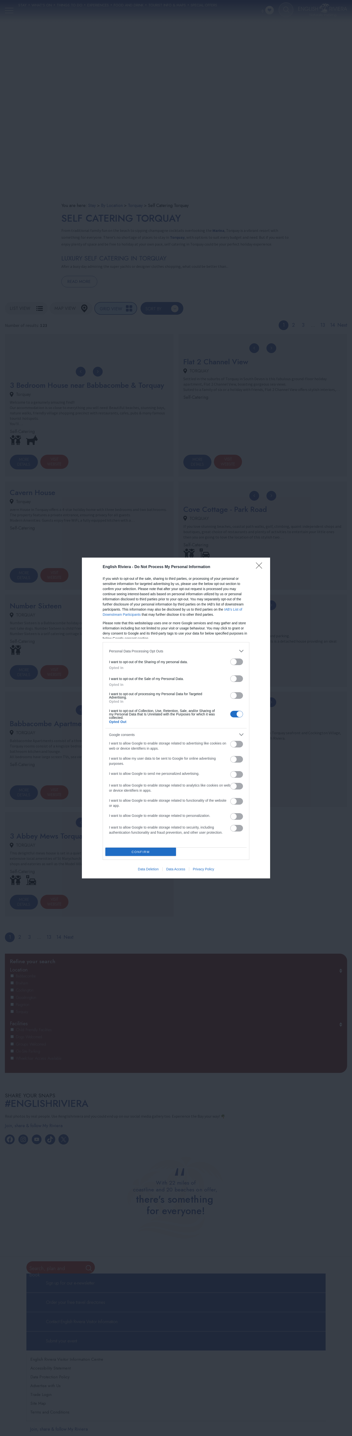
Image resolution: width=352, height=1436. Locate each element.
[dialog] (176, 718)
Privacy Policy (203, 869)
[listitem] (176, 651)
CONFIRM (141, 852)
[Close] (260, 567)
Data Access (175, 869)
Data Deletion (148, 869)
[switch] (236, 662)
